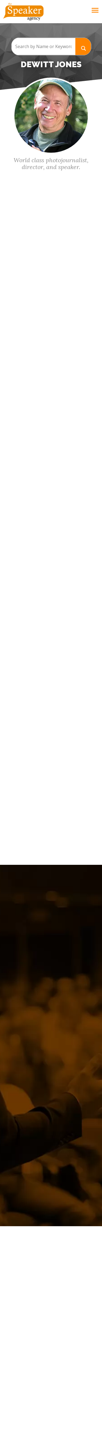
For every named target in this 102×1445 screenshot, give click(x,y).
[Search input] (43, 46)
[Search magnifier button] (83, 46)
